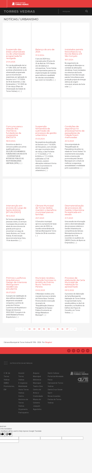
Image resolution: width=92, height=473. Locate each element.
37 (67, 329)
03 (34, 329)
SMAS (6, 383)
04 (39, 329)
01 (25, 329)
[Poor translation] (8, 434)
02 (30, 329)
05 (44, 329)
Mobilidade (22, 386)
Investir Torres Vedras (21, 376)
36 (62, 329)
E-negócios (22, 383)
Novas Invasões (54, 396)
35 (58, 329)
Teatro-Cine (38, 386)
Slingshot (48, 342)
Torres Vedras (19, 11)
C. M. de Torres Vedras (7, 376)
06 (49, 329)
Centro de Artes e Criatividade (38, 393)
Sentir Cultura (53, 373)
